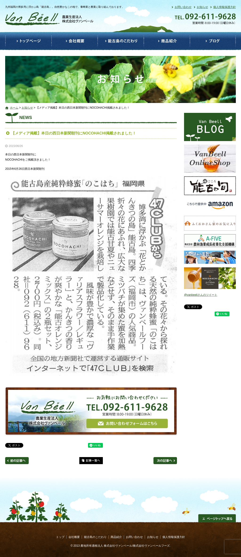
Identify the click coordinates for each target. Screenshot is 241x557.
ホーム (14, 107)
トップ (28, 41)
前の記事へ (17, 460)
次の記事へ (165, 460)
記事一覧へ (91, 460)
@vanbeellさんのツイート (200, 294)
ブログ (213, 41)
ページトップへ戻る (217, 518)
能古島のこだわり (121, 41)
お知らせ (202, 7)
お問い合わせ (183, 7)
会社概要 (75, 41)
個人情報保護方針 (224, 7)
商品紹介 (167, 41)
